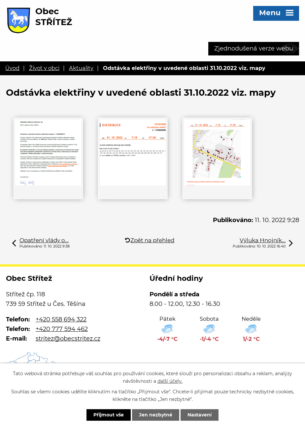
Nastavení (199, 415)
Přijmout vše (108, 415)
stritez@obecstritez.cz (68, 338)
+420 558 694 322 (61, 319)
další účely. (170, 381)
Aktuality (81, 68)
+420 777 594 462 (62, 329)
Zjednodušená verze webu (253, 48)
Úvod (12, 68)
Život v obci (44, 68)
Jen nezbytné (155, 415)
